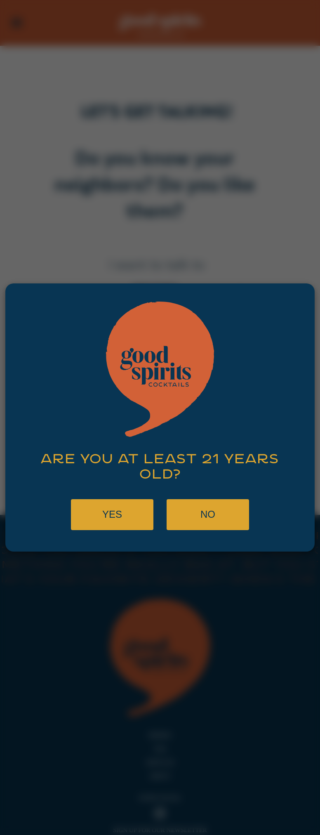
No (207, 514)
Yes (112, 514)
